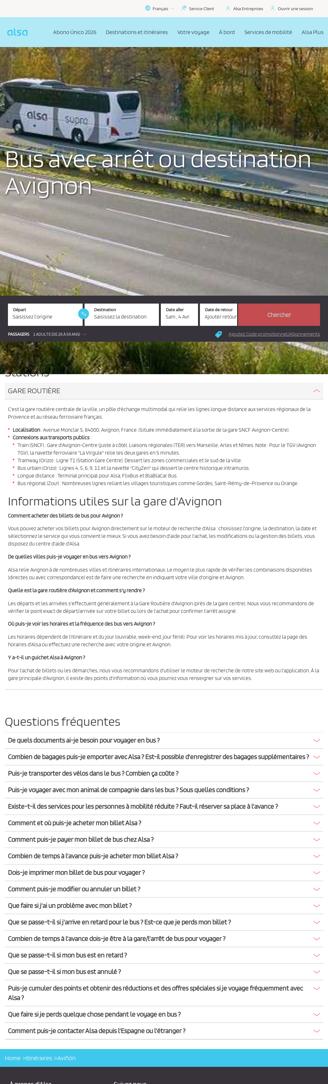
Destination (105, 310)
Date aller (175, 310)
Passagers (18, 334)
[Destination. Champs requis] (122, 315)
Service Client (201, 8)
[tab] (164, 391)
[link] (83, 313)
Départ (19, 310)
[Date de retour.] (218, 315)
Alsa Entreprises (248, 8)
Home (13, 1058)
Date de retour (219, 310)
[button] (49, 334)
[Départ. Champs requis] (45, 315)
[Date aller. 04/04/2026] (179, 315)
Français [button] (159, 8)
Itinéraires (39, 1058)
